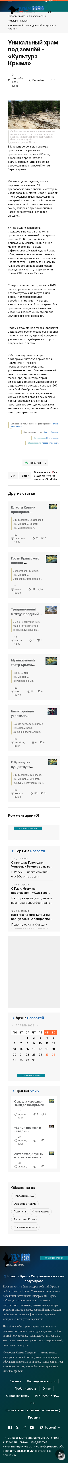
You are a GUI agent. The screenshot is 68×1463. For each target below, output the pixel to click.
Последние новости (41, 1381)
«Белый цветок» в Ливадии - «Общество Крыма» (29, 1131)
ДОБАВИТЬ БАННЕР (27, 828)
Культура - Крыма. (18, 20)
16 (33, 1048)
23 (34, 1054)
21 (21, 1054)
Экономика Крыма (25, 1219)
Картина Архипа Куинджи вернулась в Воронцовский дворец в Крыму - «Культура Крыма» (31, 917)
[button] (49, 11)
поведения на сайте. (50, 443)
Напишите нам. (52, 438)
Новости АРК (36, 16)
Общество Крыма (25, 1203)
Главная (15, 1381)
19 (53, 1048)
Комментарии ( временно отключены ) (32, 1410)
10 (40, 1043)
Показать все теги (25, 1227)
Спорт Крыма (40, 1211)
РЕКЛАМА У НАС (47, 1396)
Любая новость (26, 1388)
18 (47, 1048)
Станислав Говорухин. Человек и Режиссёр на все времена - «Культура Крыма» (31, 865)
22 (27, 1054)
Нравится (35, 463)
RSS (32, 1403)
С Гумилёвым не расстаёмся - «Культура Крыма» (29, 891)
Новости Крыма (16, 16)
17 (40, 1048)
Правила (34, 1417)
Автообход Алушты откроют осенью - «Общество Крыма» (29, 1157)
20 (14, 1054)
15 (27, 1048)
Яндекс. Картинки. (51, 432)
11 (47, 1043)
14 (21, 1048)
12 (53, 1043)
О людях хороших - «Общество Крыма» (29, 1103)
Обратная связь (17, 1396)
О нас (47, 1388)
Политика (20, 1211)
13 (14, 1048)
